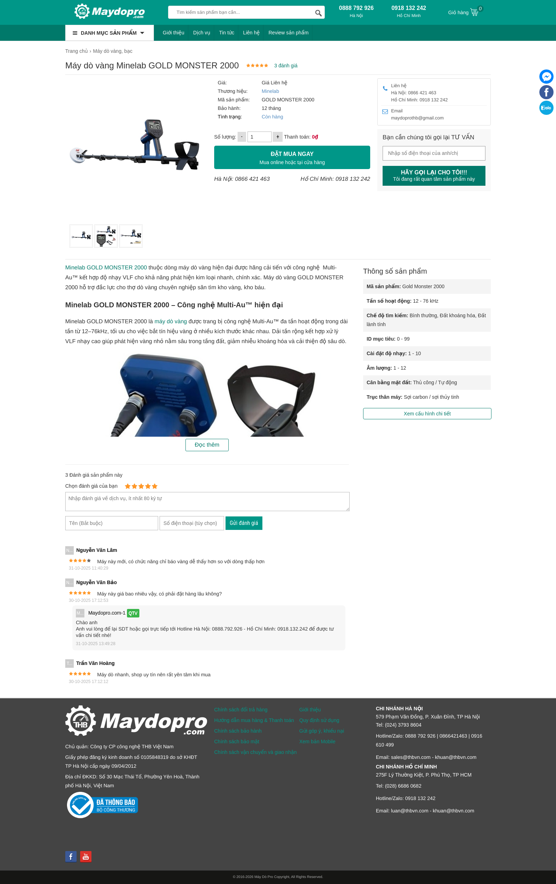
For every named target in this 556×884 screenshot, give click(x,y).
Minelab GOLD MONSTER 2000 (106, 268)
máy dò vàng (171, 322)
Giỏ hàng (466, 11)
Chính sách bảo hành (238, 731)
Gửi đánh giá (244, 523)
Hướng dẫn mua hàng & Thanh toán (254, 720)
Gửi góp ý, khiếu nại (321, 731)
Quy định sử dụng (319, 720)
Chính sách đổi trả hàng (240, 709)
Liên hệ (251, 32)
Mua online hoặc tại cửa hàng (292, 157)
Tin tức (226, 32)
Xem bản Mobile (317, 741)
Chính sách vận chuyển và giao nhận (255, 752)
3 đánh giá (286, 65)
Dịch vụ (202, 32)
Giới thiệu (173, 32)
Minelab (270, 91)
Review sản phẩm (288, 32)
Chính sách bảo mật (236, 741)
